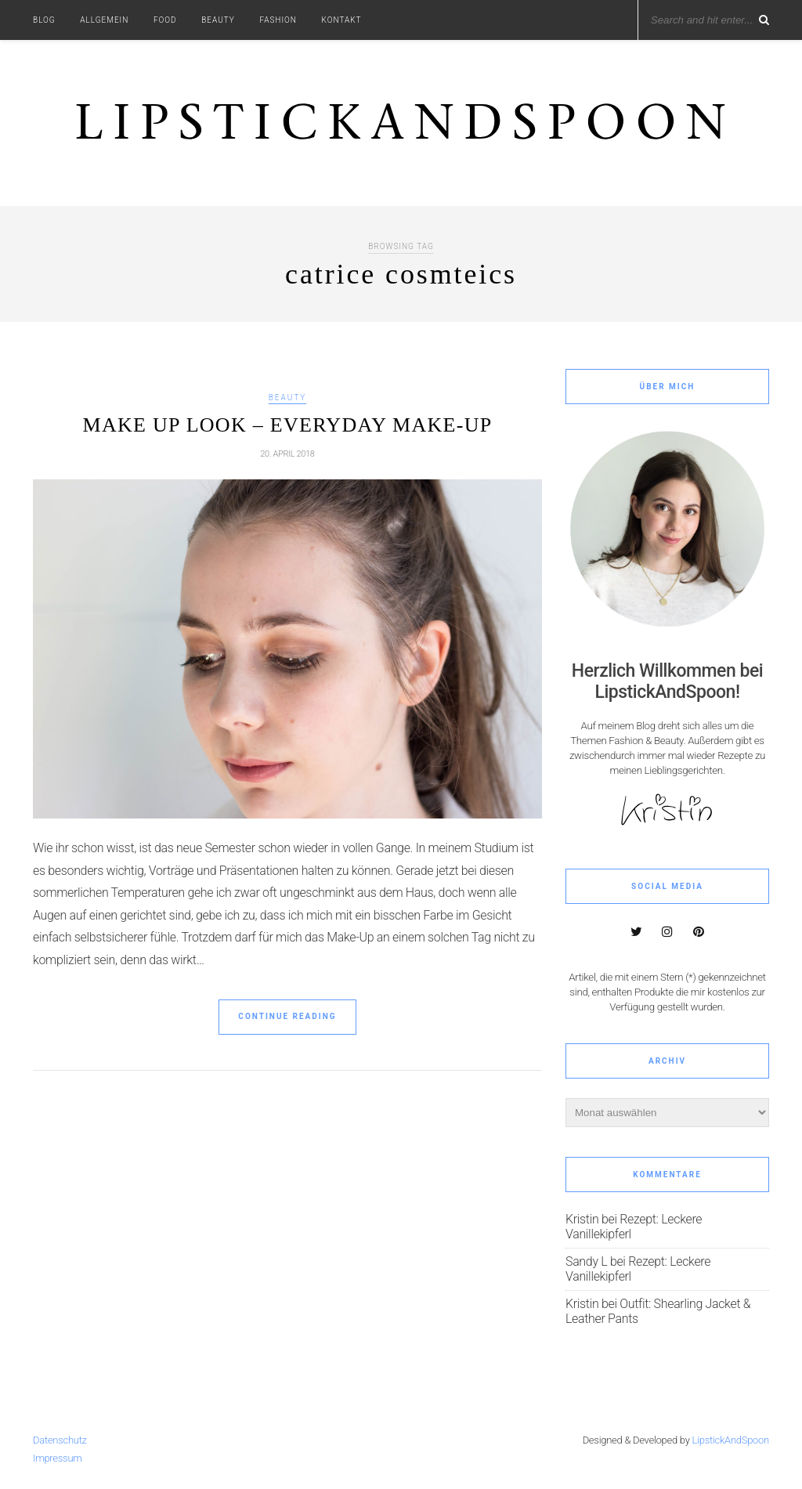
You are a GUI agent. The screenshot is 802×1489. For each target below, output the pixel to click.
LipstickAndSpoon (730, 1440)
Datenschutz (60, 1440)
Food (165, 20)
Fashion (278, 20)
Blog (44, 20)
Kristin (581, 1219)
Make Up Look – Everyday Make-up (288, 425)
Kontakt (342, 20)
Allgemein (104, 20)
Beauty (218, 20)
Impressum (57, 1458)
